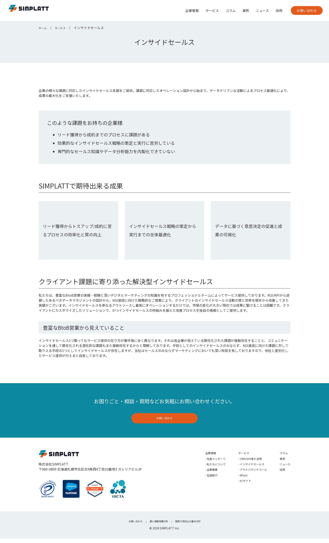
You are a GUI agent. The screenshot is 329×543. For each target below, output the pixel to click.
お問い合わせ (307, 10)
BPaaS (235, 483)
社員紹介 (199, 483)
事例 (245, 10)
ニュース (262, 10)
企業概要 (199, 476)
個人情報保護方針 (157, 526)
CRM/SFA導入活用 (244, 462)
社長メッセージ (204, 462)
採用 (279, 10)
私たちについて (204, 469)
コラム (231, 10)
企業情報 (192, 10)
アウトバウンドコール (247, 476)
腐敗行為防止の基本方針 (192, 526)
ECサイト (237, 489)
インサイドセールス (245, 469)
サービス (212, 10)
